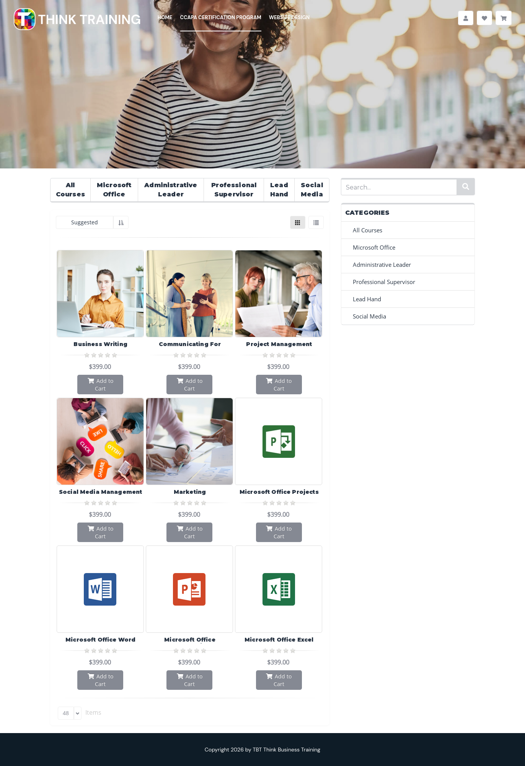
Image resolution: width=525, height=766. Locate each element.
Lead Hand (279, 189)
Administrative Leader (170, 189)
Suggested (84, 222)
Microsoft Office (114, 189)
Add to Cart (100, 384)
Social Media (312, 189)
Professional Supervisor (233, 189)
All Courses (70, 189)
